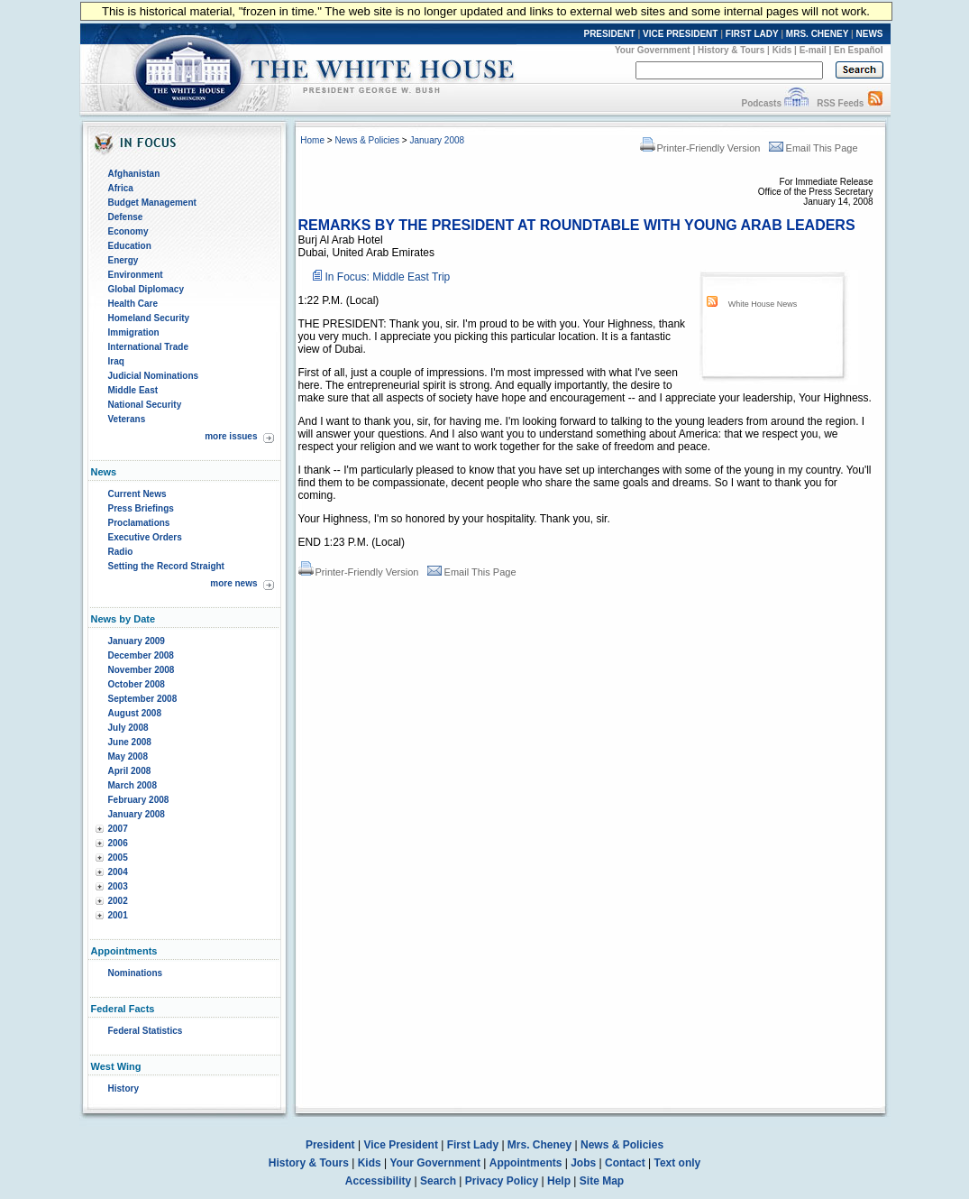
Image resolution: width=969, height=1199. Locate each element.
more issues (231, 436)
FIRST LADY (752, 34)
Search (438, 1181)
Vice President (400, 1145)
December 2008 (141, 655)
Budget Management (152, 203)
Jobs (583, 1163)
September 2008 (143, 699)
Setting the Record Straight (166, 566)
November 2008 (141, 670)
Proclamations (139, 523)
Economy (128, 231)
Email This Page (813, 148)
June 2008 (129, 742)
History (123, 1088)
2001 (118, 915)
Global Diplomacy (146, 289)
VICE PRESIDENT (680, 34)
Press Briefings (141, 508)
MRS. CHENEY (817, 34)
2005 (118, 857)
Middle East (133, 390)
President (330, 1145)
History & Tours (731, 50)
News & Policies (366, 140)
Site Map (602, 1181)
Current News (137, 494)
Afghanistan (134, 174)
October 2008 (136, 684)
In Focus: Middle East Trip (388, 277)
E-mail (813, 50)
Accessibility (378, 1181)
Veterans (127, 419)
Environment (135, 275)
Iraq (116, 361)
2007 (118, 829)
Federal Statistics (145, 1031)
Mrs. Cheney (539, 1145)
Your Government (652, 50)
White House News (763, 304)
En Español (858, 50)
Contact (625, 1163)
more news (233, 583)
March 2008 (132, 785)
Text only (677, 1163)
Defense (125, 217)
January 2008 (136, 814)
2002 (118, 901)
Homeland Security (149, 318)
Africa (120, 188)
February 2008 (138, 800)
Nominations (135, 973)
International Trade (148, 347)
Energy (123, 260)
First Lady (472, 1145)
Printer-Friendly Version (700, 148)
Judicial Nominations (153, 376)
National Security (145, 405)
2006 (118, 843)
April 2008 (129, 771)
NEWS (869, 34)
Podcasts (761, 103)
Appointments (525, 1163)
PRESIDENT (609, 34)
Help (559, 1181)
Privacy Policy (501, 1181)
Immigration (134, 332)
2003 (118, 886)
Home (312, 140)
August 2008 (134, 713)
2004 (118, 872)
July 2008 (128, 728)
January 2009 (136, 641)
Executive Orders (145, 537)
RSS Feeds (840, 103)
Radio (120, 552)
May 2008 (128, 756)
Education (129, 246)
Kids (782, 50)
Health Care (133, 304)
